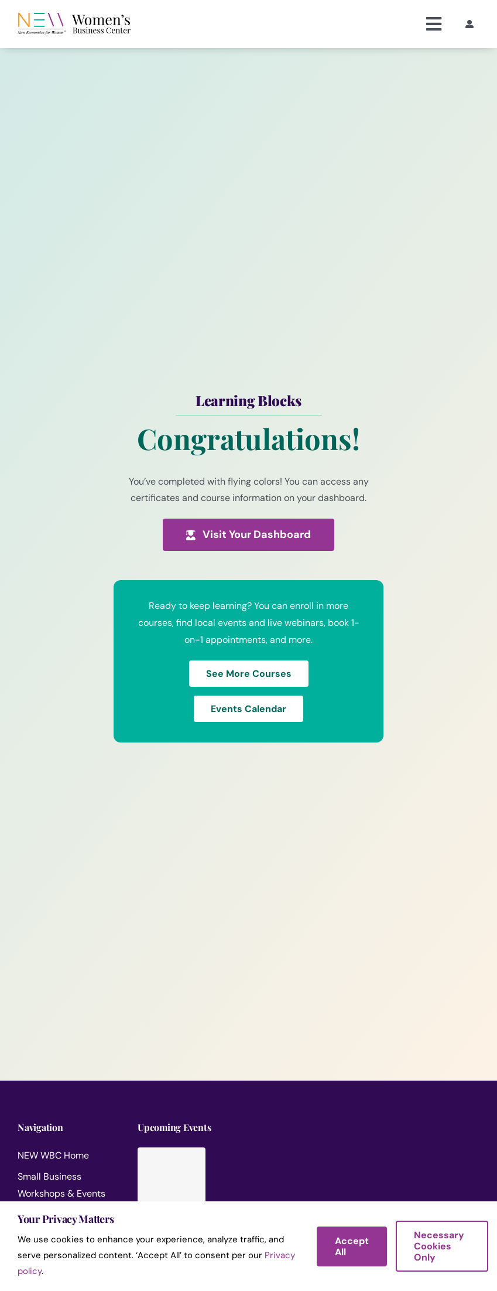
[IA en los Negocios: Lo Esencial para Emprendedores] (445, 1176)
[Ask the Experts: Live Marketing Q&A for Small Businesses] (263, 1176)
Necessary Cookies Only (439, 1246)
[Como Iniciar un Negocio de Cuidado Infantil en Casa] (354, 1176)
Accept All (352, 1246)
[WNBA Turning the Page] (171, 1191)
